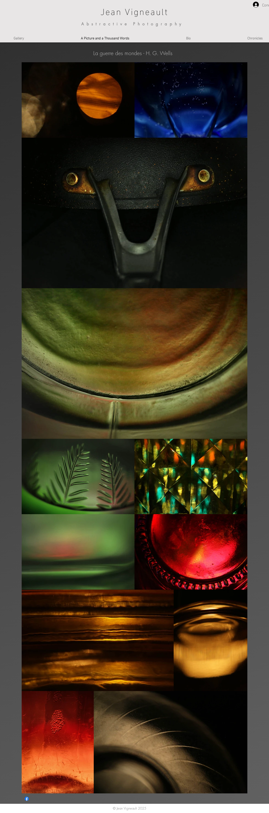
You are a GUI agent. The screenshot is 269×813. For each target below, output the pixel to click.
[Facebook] (26, 798)
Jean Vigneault (134, 11)
